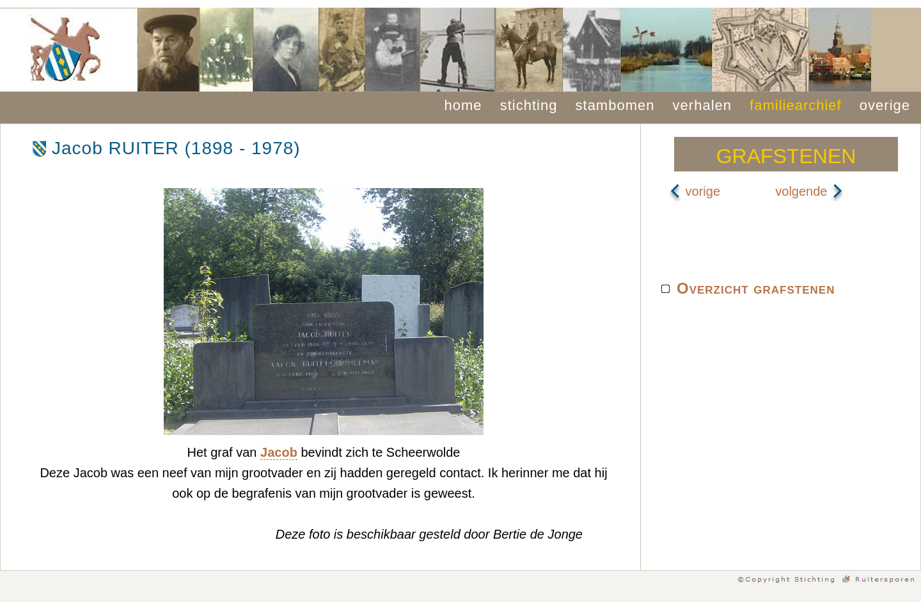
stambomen (615, 105)
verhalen (702, 105)
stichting (529, 105)
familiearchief (796, 105)
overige (885, 105)
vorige (694, 191)
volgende (809, 191)
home (463, 105)
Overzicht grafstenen (756, 288)
